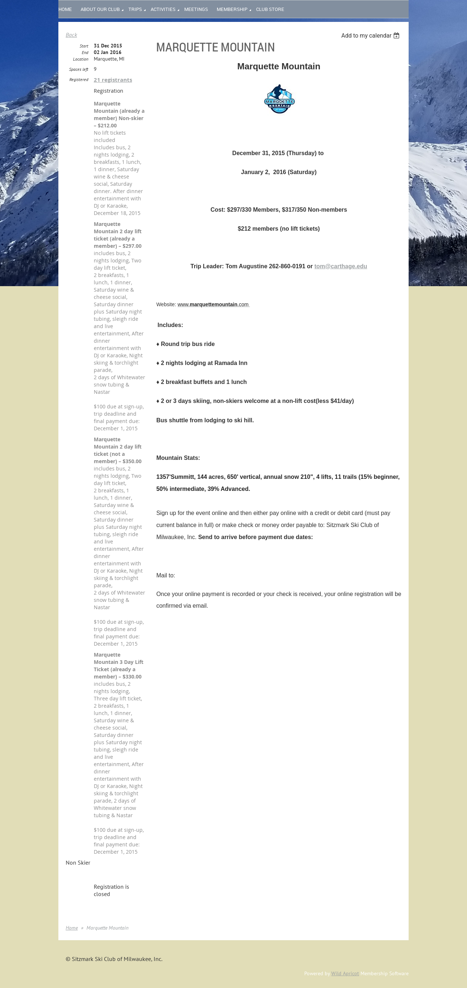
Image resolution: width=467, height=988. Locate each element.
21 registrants (113, 80)
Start (84, 46)
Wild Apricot (345, 973)
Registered (78, 79)
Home (72, 927)
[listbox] (371, 35)
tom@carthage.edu (340, 266)
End (85, 52)
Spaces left (78, 69)
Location (80, 59)
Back (71, 34)
